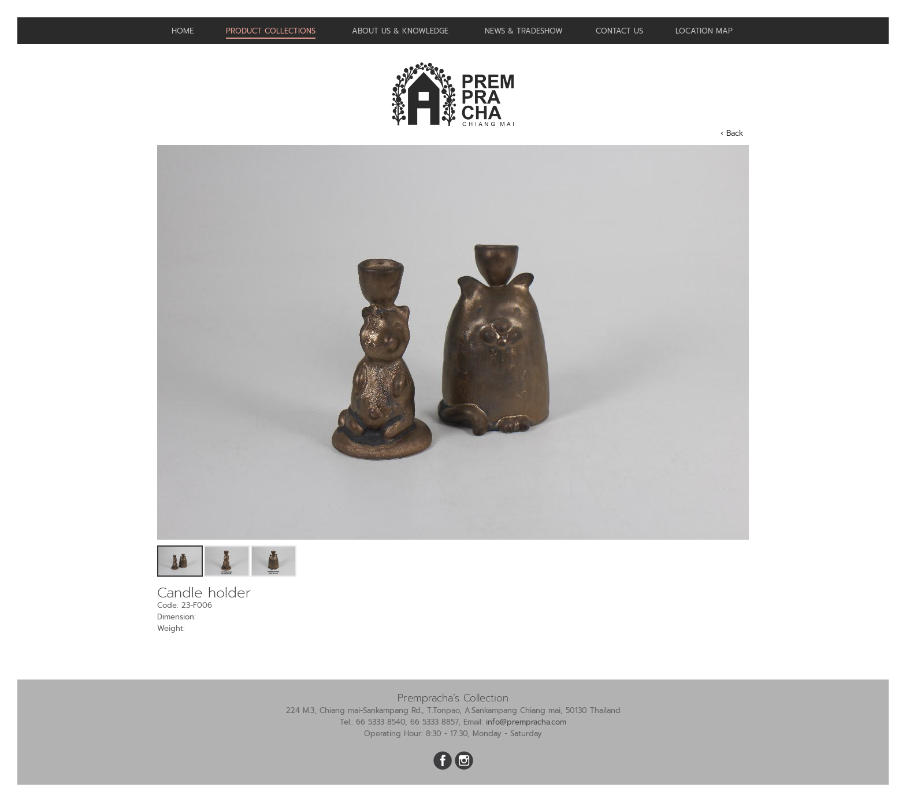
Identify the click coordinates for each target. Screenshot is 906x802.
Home (183, 30)
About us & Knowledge (400, 30)
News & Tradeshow (524, 30)
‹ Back (732, 133)
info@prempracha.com (526, 721)
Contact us (619, 30)
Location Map (704, 30)
